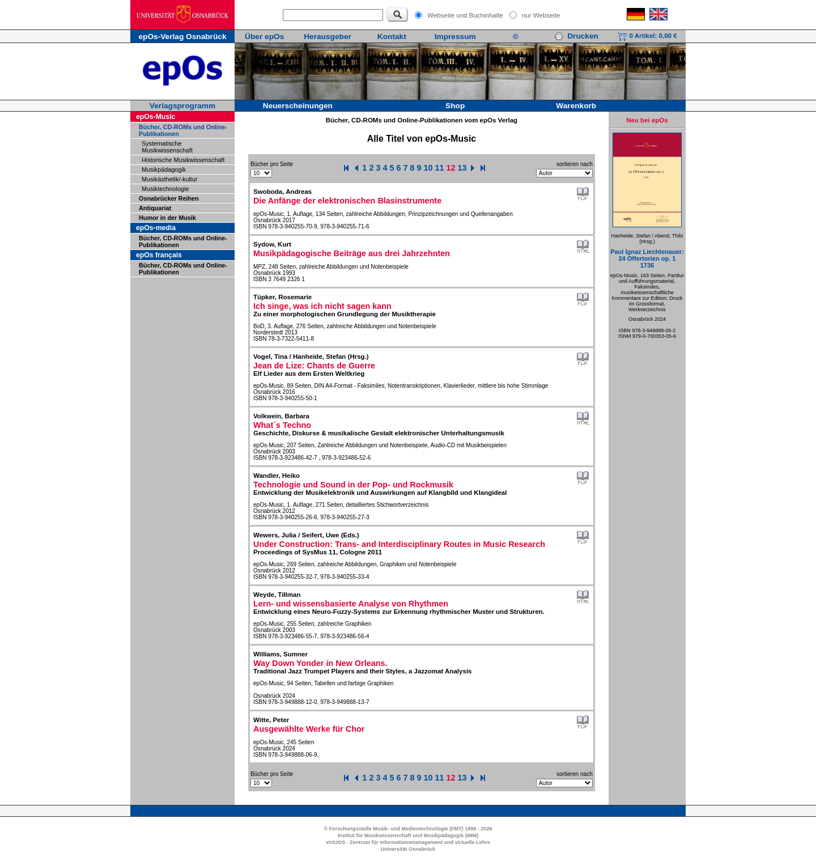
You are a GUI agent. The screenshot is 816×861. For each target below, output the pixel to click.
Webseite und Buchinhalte (465, 15)
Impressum (455, 36)
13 (462, 167)
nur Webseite (541, 15)
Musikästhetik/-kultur (169, 179)
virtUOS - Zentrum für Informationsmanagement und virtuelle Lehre (408, 842)
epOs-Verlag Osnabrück (182, 36)
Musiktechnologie (165, 188)
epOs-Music (155, 117)
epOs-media (156, 228)
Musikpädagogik (164, 169)
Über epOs (264, 36)
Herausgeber (327, 36)
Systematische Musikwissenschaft (167, 147)
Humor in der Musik (167, 217)
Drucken (576, 36)
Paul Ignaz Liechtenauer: (647, 258)
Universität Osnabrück (408, 849)
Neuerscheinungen (298, 105)
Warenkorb (576, 105)
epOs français (159, 255)
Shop (455, 105)
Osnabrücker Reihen (169, 198)
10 (428, 167)
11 (439, 167)
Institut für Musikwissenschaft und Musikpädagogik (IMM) (408, 835)
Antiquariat (155, 208)
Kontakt (391, 36)
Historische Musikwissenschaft (183, 159)
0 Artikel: (647, 35)
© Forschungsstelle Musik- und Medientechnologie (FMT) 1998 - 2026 (408, 829)
